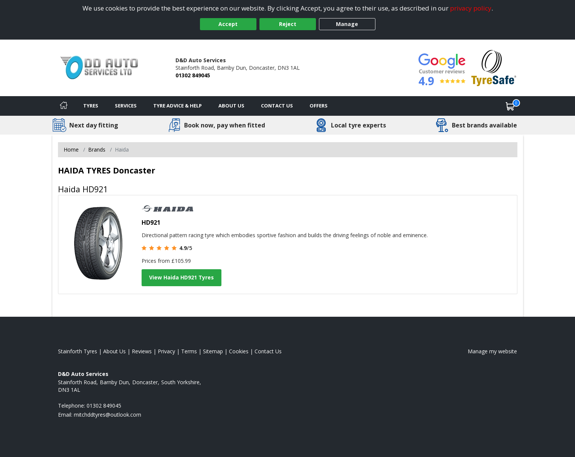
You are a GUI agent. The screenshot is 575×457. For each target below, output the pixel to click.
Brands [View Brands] (96, 149)
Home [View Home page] (71, 149)
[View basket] (510, 106)
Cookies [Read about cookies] (239, 351)
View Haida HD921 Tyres (181, 277)
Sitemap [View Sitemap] (213, 351)
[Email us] (107, 414)
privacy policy (470, 8)
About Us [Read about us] (114, 351)
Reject (287, 24)
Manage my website (492, 351)
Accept (228, 24)
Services (126, 105)
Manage (347, 24)
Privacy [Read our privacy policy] (166, 351)
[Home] (63, 106)
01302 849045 (192, 75)
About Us (231, 105)
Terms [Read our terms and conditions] (189, 351)
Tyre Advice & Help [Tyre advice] (177, 105)
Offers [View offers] (319, 105)
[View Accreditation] (494, 67)
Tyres (90, 105)
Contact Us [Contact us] (277, 105)
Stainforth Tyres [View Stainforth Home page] (77, 351)
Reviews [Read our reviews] (142, 351)
